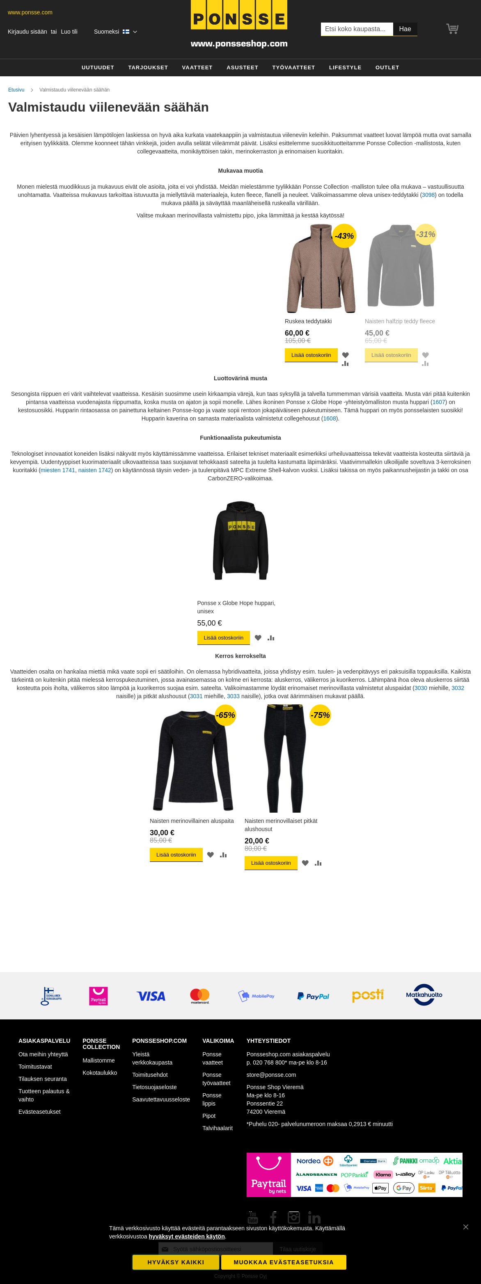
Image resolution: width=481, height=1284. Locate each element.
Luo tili (69, 31)
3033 (233, 709)
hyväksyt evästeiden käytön (186, 1236)
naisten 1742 (94, 483)
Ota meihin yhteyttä (43, 1054)
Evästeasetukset (39, 1111)
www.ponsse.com (30, 12)
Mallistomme (98, 1060)
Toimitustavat (35, 1066)
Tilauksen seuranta (42, 1079)
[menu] (240, 68)
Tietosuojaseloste (154, 1087)
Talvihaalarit (217, 1128)
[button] (115, 32)
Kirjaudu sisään (27, 31)
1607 (439, 416)
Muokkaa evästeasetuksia (284, 1262)
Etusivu (17, 90)
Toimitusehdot (149, 1075)
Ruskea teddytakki (173, 339)
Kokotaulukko (99, 1072)
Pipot (208, 1116)
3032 (457, 701)
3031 (196, 709)
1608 (329, 432)
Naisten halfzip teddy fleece (280, 339)
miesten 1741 (58, 483)
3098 (428, 195)
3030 (422, 701)
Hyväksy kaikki (176, 1262)
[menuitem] (98, 68)
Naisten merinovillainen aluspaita (192, 834)
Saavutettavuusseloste (161, 1099)
